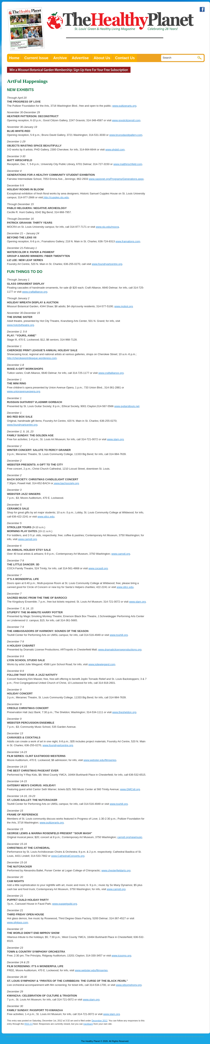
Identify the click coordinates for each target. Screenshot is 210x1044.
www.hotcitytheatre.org (20, 325)
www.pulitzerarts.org (124, 105)
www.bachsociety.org (66, 483)
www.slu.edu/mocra (107, 226)
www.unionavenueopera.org (23, 391)
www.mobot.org (123, 306)
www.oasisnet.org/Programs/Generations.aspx (116, 178)
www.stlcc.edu (45, 516)
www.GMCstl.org (130, 789)
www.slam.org (115, 439)
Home (14, 58)
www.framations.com (128, 241)
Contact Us (125, 58)
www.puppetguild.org (64, 903)
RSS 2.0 (28, 1024)
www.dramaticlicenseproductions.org (119, 649)
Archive (60, 58)
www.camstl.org (27, 539)
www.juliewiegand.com (101, 664)
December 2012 (99, 1020)
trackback (88, 1024)
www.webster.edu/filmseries (100, 760)
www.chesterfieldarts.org (116, 870)
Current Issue (36, 58)
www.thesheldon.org (124, 712)
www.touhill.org (119, 634)
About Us (102, 58)
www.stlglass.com (17, 922)
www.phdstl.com (115, 149)
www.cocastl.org (98, 568)
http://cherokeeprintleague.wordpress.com (32, 358)
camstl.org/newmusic (129, 837)
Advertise (80, 58)
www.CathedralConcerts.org (67, 855)
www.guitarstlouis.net (126, 406)
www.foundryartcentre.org (107, 264)
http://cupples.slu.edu (56, 197)
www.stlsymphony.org (128, 984)
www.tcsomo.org (121, 955)
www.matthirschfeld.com (127, 164)
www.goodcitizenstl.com (126, 120)
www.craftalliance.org (34, 291)
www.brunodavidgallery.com (125, 134)
